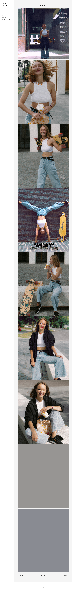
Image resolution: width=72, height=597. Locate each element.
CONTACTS (4, 17)
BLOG (3, 13)
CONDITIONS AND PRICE (6, 19)
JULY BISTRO (4, 15)
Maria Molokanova (6, 4)
